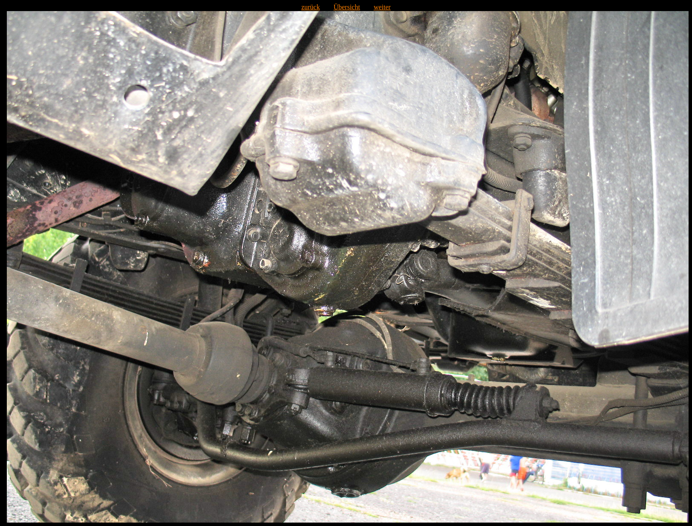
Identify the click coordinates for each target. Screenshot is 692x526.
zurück (310, 7)
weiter (382, 7)
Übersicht (347, 7)
